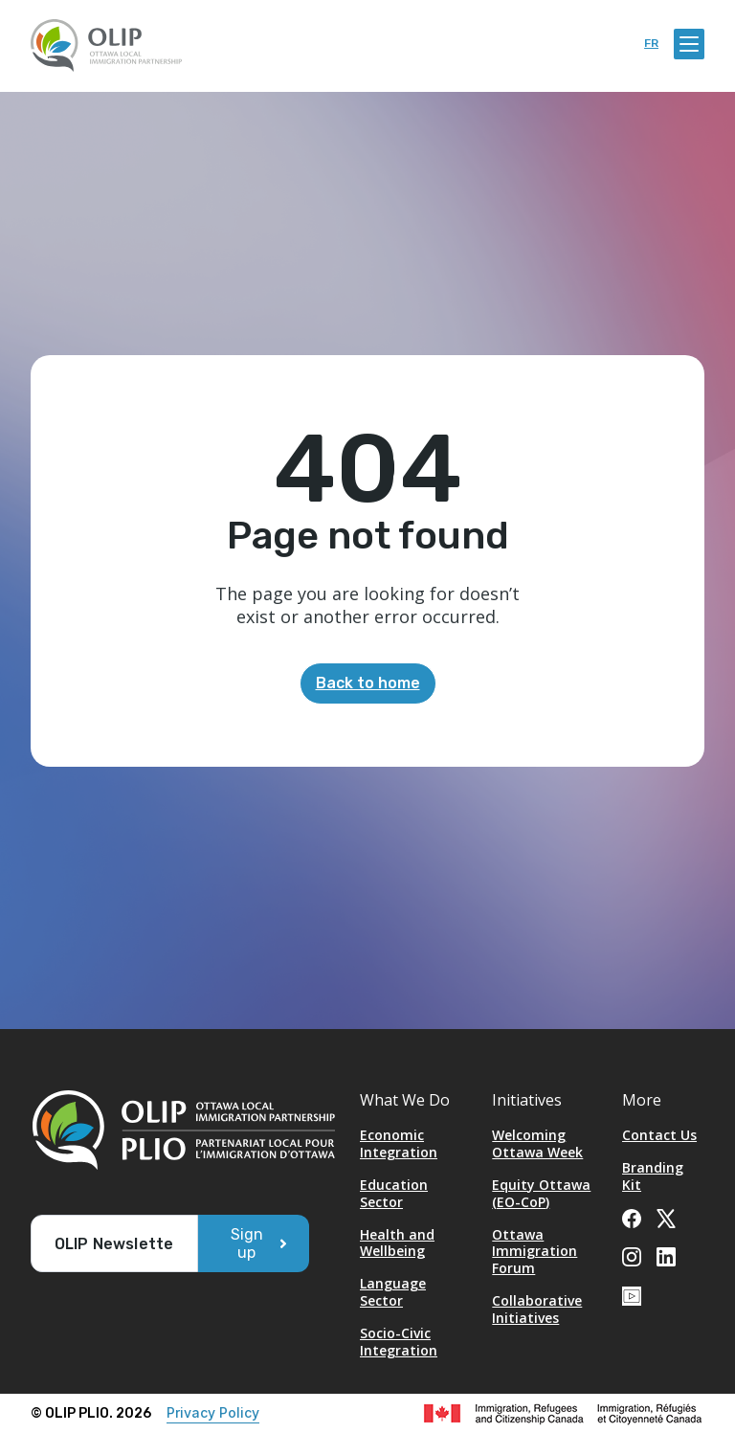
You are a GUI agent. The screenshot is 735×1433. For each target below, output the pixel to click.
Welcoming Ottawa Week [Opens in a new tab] (537, 1143)
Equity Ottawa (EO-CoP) (541, 1193)
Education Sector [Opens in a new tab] (394, 1193)
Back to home (368, 683)
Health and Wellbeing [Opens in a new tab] (397, 1243)
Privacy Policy (213, 1412)
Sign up (247, 1243)
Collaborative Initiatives (537, 1309)
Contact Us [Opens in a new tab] (659, 1135)
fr (651, 43)
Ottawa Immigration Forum (534, 1251)
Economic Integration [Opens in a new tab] (398, 1143)
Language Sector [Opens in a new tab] (393, 1292)
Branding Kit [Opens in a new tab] (652, 1176)
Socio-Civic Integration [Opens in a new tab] (398, 1341)
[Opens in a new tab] (631, 1216)
